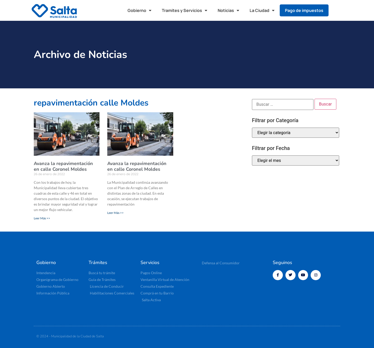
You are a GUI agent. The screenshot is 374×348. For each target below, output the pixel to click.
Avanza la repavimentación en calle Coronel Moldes (63, 166)
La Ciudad (262, 10)
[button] (337, 10)
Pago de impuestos (304, 10)
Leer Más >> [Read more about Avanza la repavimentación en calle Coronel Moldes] (42, 218)
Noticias (228, 10)
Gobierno (139, 10)
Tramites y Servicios (184, 10)
